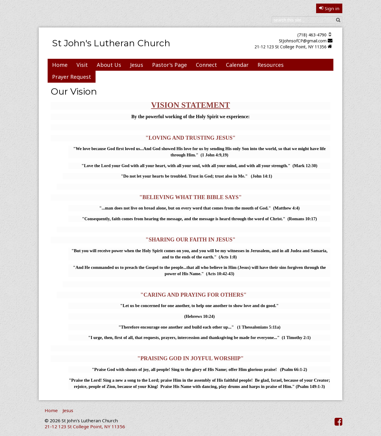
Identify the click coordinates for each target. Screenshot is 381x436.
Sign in (329, 8)
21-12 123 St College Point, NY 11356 (290, 47)
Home (60, 64)
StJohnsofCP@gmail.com (303, 41)
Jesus (136, 64)
